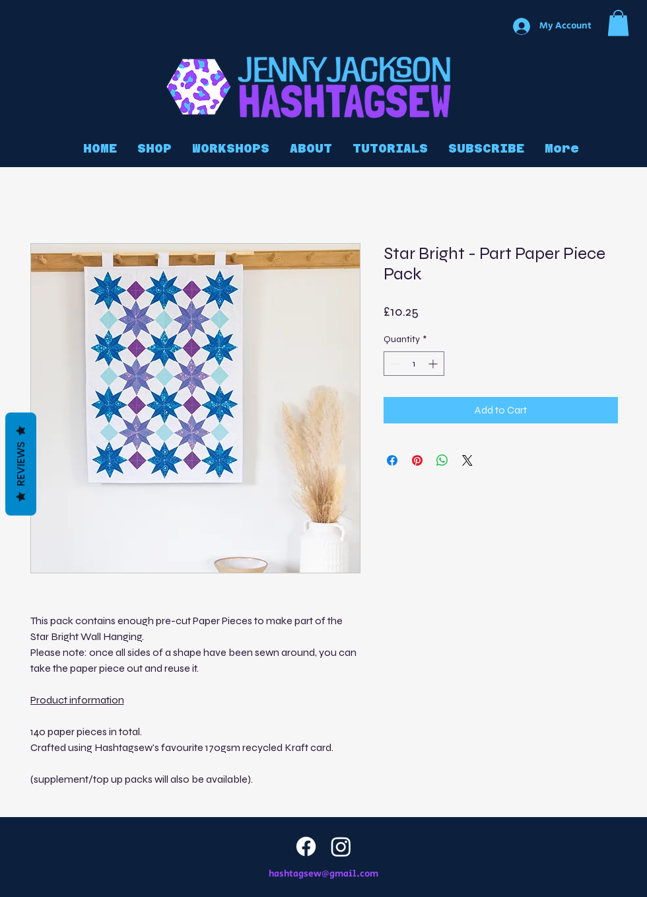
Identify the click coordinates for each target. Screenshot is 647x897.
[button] (618, 23)
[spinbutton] (414, 363)
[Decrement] (394, 363)
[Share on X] (467, 460)
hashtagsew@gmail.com (323, 873)
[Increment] (434, 363)
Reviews (20, 464)
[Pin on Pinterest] (417, 460)
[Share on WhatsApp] (442, 460)
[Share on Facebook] (392, 460)
